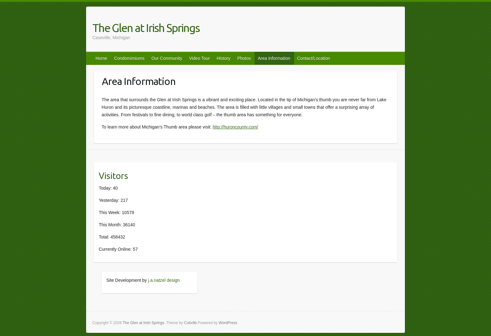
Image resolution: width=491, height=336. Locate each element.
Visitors (113, 176)
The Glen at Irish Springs (145, 27)
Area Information (274, 58)
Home (101, 58)
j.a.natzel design (164, 280)
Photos (244, 58)
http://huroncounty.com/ (235, 126)
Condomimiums (129, 58)
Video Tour (199, 58)
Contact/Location (313, 58)
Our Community (167, 58)
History (223, 58)
